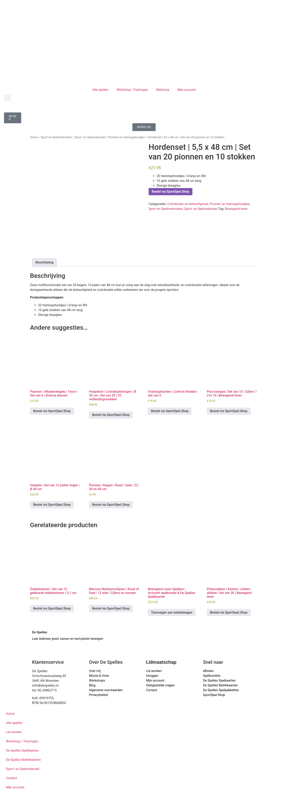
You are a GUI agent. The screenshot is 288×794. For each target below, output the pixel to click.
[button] (7, 97)
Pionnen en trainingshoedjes (126, 137)
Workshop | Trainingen (132, 90)
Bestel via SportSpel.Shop (170, 191)
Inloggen (152, 676)
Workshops (97, 680)
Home (34, 137)
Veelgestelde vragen (160, 685)
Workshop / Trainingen (22, 741)
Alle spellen (100, 90)
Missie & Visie (99, 676)
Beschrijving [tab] (44, 262)
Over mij (95, 671)
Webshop (162, 90)
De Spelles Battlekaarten (23, 760)
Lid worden (154, 671)
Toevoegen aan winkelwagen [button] (171, 612)
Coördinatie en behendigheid (187, 204)
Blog (92, 685)
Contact (151, 690)
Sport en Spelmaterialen (56, 137)
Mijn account (186, 90)
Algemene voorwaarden (106, 690)
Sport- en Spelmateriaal (90, 137)
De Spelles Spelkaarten (22, 750)
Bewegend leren (236, 209)
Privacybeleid (98, 695)
